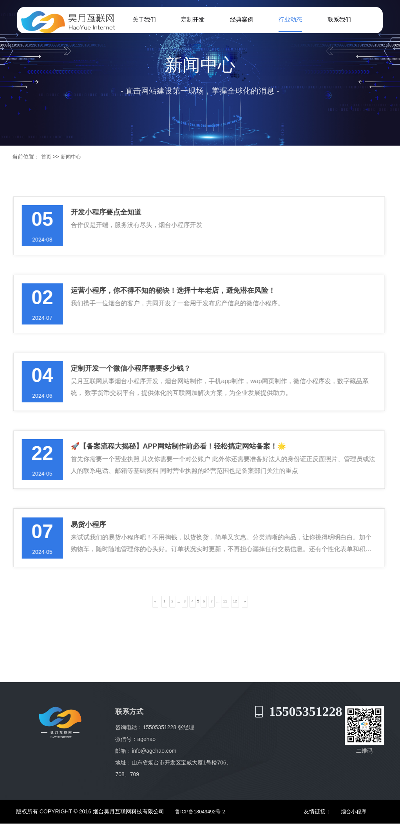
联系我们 (337, 20)
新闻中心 (72, 151)
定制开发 (193, 20)
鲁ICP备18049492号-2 (197, 828)
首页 (96, 20)
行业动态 (289, 20)
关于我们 (144, 20)
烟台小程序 (356, 828)
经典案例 (240, 20)
